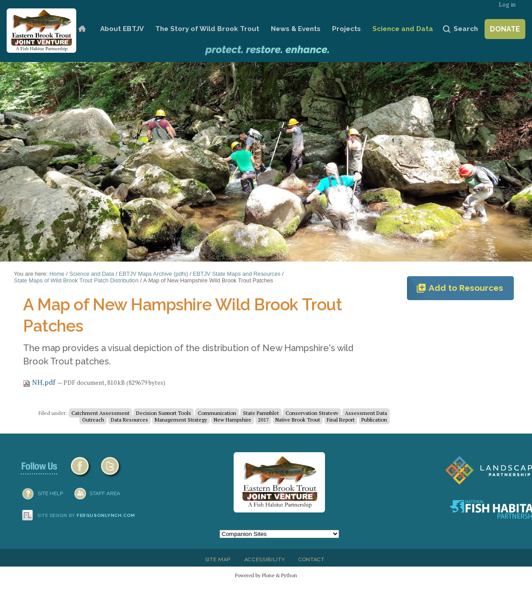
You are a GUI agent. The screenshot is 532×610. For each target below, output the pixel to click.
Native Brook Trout (297, 419)
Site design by (86, 515)
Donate (505, 29)
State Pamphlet (261, 413)
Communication (217, 413)
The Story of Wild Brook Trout (207, 29)
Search (466, 29)
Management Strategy (181, 419)
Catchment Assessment (100, 413)
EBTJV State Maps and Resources (237, 273)
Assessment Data (366, 413)
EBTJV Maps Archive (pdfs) (153, 273)
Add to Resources (459, 288)
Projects (346, 29)
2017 (263, 419)
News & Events (296, 29)
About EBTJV (122, 29)
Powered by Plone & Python (266, 575)
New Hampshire (232, 419)
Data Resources (129, 419)
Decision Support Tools (163, 413)
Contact (311, 559)
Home (81, 29)
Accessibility (264, 559)
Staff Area (105, 493)
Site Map (218, 559)
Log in (507, 4)
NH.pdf (40, 382)
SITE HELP (50, 493)
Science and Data (402, 29)
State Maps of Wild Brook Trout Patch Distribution (76, 280)
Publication (374, 419)
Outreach (93, 419)
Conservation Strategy (312, 413)
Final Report (341, 419)
